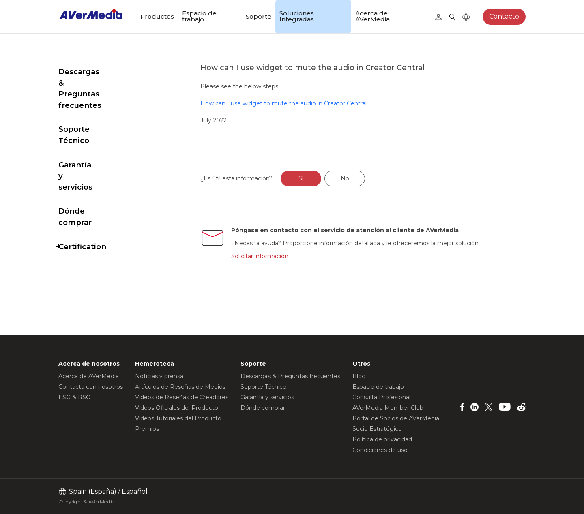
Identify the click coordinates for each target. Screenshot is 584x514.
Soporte (258, 16)
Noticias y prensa (159, 376)
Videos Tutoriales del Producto (178, 418)
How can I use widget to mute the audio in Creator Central (303, 103)
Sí (320, 178)
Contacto (504, 16)
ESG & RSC (74, 397)
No (364, 178)
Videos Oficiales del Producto (176, 407)
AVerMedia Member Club (387, 407)
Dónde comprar (89, 155)
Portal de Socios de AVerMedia (395, 418)
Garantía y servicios (96, 131)
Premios (147, 429)
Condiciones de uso (380, 450)
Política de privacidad (382, 439)
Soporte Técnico (90, 106)
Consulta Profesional (381, 397)
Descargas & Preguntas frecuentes (104, 77)
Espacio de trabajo (199, 16)
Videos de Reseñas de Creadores (181, 397)
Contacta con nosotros (90, 386)
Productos (157, 16)
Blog (359, 376)
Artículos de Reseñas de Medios (180, 386)
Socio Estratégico (377, 429)
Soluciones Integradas (296, 16)
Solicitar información (278, 264)
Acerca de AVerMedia (372, 16)
